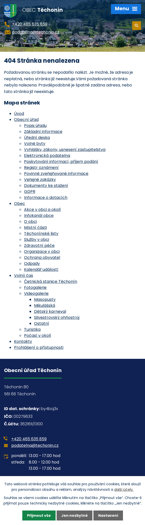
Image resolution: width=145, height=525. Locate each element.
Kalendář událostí (41, 269)
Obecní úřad (26, 119)
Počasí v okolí (37, 335)
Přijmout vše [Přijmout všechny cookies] (39, 515)
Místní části (35, 227)
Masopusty (45, 299)
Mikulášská (44, 305)
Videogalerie (36, 293)
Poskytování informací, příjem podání (61, 161)
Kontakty (23, 341)
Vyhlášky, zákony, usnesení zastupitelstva (64, 149)
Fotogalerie (35, 287)
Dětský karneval (50, 311)
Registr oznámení (41, 167)
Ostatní (41, 323)
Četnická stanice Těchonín (50, 281)
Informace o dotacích (45, 197)
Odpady (32, 263)
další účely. (123, 489)
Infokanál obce (39, 215)
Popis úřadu (35, 125)
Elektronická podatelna (47, 155)
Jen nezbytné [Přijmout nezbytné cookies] (74, 515)
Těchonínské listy (41, 233)
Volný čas (23, 275)
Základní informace (43, 131)
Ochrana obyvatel (42, 257)
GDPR (29, 191)
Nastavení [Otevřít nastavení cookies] (108, 515)
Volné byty (34, 143)
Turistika (32, 329)
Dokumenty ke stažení (46, 185)
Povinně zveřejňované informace (56, 173)
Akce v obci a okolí (42, 209)
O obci (30, 221)
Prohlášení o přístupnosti (38, 347)
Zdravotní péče (39, 245)
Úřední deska (37, 137)
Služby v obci (36, 239)
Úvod (19, 113)
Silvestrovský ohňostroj (56, 317)
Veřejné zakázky (40, 179)
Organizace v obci (42, 251)
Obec (19, 203)
